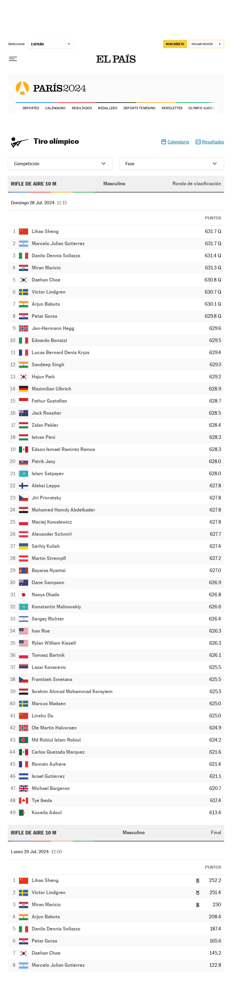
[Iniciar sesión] (206, 44)
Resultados (82, 108)
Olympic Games (201, 108)
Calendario (55, 108)
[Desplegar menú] (13, 59)
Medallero (108, 108)
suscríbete (175, 44)
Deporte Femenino (140, 108)
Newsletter (172, 108)
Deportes (31, 108)
